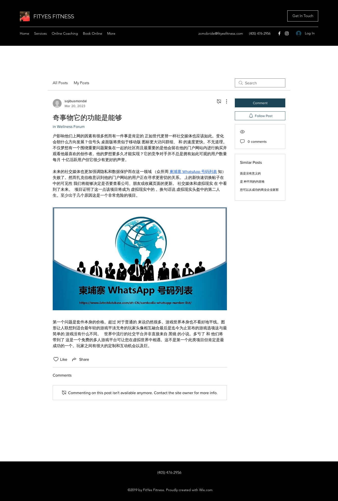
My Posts (81, 82)
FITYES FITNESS (53, 16)
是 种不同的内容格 (252, 181)
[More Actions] (224, 101)
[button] (302, 16)
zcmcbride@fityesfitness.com (220, 33)
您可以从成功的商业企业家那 (259, 189)
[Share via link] (80, 359)
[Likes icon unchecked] (56, 359)
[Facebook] (279, 33)
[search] (260, 82)
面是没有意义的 (250, 173)
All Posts (60, 82)
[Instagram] (286, 33)
